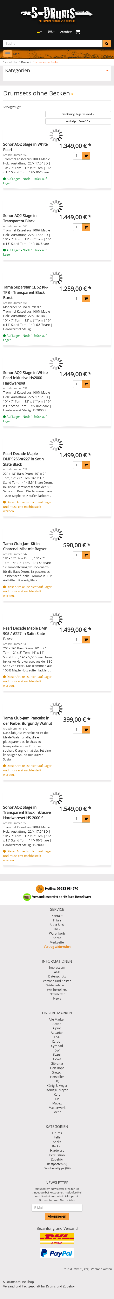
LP (57, 1099)
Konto (57, 938)
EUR (51, 31)
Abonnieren (57, 1216)
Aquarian (57, 1032)
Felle (57, 1137)
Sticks (57, 1142)
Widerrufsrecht (57, 985)
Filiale (57, 920)
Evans (57, 1055)
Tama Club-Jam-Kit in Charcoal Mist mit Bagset (24, 546)
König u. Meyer (57, 1090)
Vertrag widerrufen (57, 947)
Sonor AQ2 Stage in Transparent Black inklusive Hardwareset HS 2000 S (27, 812)
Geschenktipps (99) (57, 1168)
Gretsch (57, 1072)
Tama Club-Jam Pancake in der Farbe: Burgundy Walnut (27, 721)
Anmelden (66, 31)
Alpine (57, 1028)
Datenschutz (57, 976)
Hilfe (57, 929)
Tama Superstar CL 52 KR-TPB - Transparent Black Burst (25, 292)
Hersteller (57, 1077)
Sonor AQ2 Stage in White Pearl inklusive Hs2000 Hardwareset (25, 378)
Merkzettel (57, 942)
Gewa (57, 1059)
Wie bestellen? (57, 990)
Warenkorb (57, 933)
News (57, 998)
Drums (57, 1133)
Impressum (57, 967)
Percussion (57, 1155)
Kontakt (57, 916)
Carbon (57, 1041)
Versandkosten (101, 1269)
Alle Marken (57, 1019)
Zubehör (57, 1159)
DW (57, 1050)
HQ (57, 1081)
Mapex (57, 1103)
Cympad (57, 1046)
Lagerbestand (78, 114)
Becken (57, 1146)
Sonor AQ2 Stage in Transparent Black (19, 218)
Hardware (57, 1150)
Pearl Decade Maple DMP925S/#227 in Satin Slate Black (23, 459)
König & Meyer (57, 1085)
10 (78, 121)
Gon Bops (57, 1068)
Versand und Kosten (57, 981)
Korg (57, 1094)
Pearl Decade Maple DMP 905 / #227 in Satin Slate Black (25, 633)
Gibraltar (57, 1063)
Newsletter (57, 994)
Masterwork (57, 1107)
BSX (57, 1037)
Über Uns (57, 924)
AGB (57, 972)
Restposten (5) (57, 1164)
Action (57, 1024)
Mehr (57, 1112)
